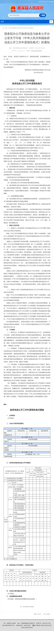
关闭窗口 (47, 614)
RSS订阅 (45, 1)
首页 (2, 22)
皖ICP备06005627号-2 (8, 625)
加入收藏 (51, 1)
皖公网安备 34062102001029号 (42, 625)
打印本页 (38, 614)
